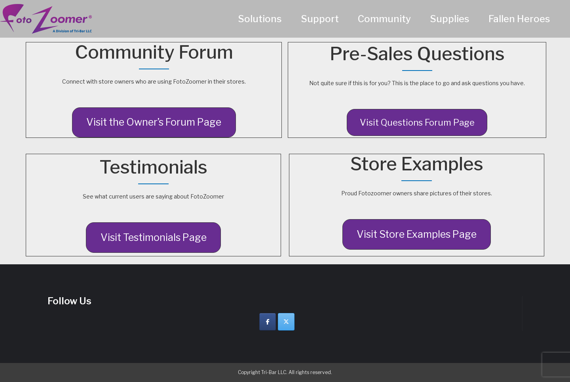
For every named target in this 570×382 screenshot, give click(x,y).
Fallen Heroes (519, 19)
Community (384, 19)
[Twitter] (286, 321)
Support (320, 19)
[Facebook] (267, 321)
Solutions (260, 19)
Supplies (449, 19)
